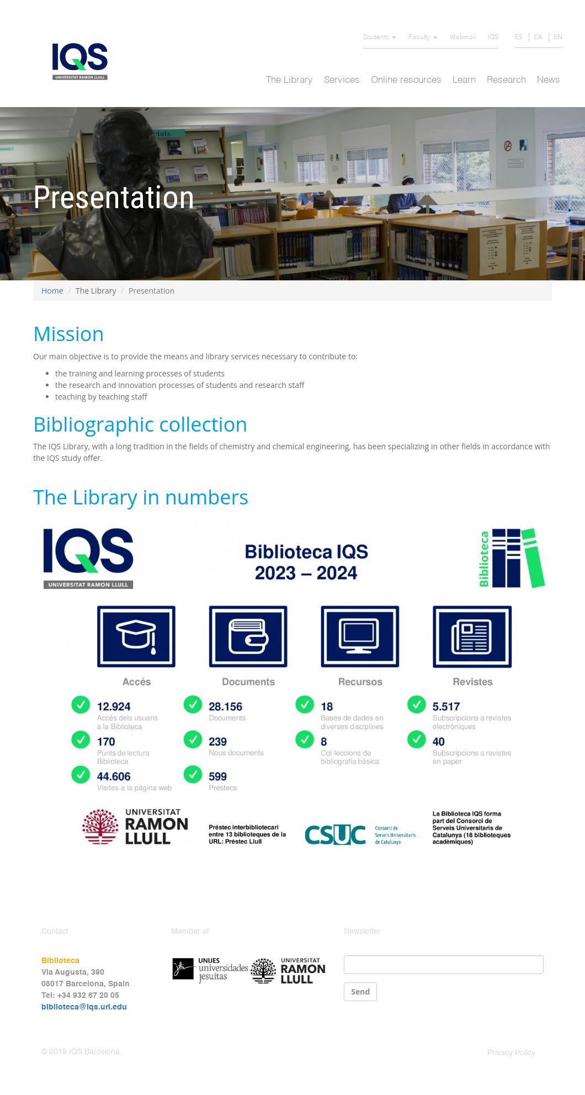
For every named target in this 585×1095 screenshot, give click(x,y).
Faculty (423, 37)
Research (506, 80)
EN (558, 36)
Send (360, 991)
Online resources (406, 80)
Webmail (463, 37)
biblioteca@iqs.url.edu (84, 1007)
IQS (493, 37)
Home (52, 290)
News (548, 80)
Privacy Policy (511, 1053)
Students (379, 37)
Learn (464, 80)
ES (518, 36)
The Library (289, 80)
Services (342, 80)
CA (538, 36)
